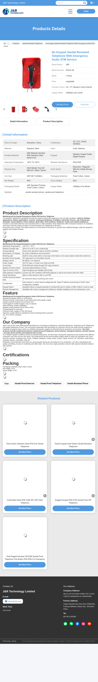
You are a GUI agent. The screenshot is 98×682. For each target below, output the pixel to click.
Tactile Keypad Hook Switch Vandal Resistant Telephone (73, 445)
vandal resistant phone (77, 383)
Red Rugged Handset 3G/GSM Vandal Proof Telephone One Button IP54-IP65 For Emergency (25, 557)
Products (16, 43)
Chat (86, 11)
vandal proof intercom (24, 383)
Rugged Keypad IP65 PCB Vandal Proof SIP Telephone (73, 501)
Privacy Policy (7, 641)
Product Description (53, 121)
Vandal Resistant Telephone (32, 43)
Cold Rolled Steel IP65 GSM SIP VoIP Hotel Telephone (25, 501)
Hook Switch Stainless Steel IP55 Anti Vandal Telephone (24, 445)
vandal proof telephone (50, 383)
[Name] (84, 2)
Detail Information (19, 121)
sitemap (14, 641)
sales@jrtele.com (13, 601)
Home (6, 44)
